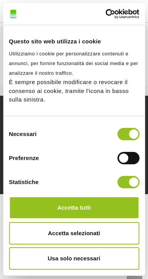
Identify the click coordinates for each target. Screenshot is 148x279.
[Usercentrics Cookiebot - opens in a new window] (106, 14)
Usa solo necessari (74, 258)
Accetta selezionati (74, 233)
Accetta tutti (74, 207)
